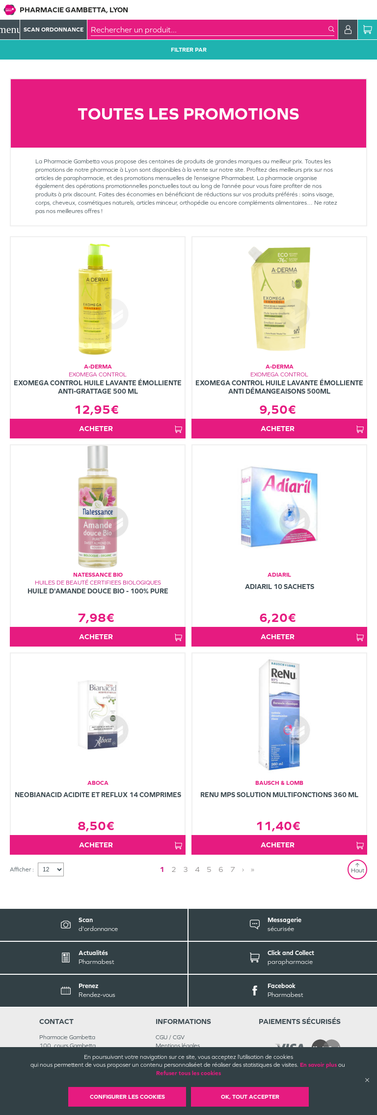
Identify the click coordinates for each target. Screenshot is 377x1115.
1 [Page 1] (162, 869)
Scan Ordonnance (53, 29)
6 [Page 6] (220, 869)
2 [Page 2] (173, 869)
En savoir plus (318, 1064)
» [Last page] (252, 869)
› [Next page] (243, 869)
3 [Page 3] (185, 869)
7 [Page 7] (232, 869)
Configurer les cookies (127, 1096)
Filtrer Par (189, 49)
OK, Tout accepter (250, 1096)
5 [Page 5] (209, 869)
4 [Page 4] (197, 869)
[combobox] (209, 29)
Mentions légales (178, 1045)
